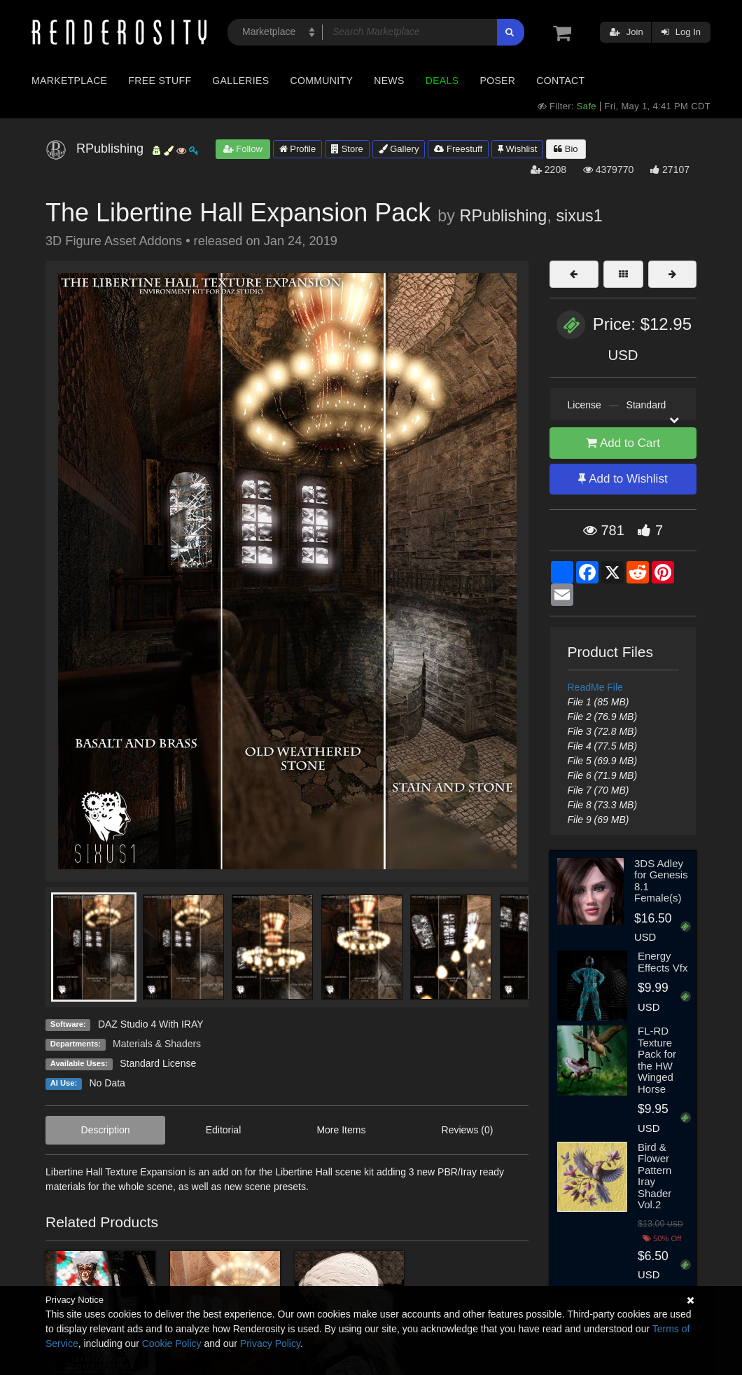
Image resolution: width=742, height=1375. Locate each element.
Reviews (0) (467, 1129)
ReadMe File (595, 687)
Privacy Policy (270, 1343)
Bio (566, 149)
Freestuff (458, 149)
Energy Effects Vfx (662, 962)
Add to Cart (623, 443)
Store (347, 149)
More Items (340, 1129)
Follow (242, 149)
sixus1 (579, 216)
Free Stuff (159, 80)
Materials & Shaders (157, 1043)
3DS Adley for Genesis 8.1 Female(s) (661, 880)
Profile (297, 149)
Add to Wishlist (622, 478)
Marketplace (69, 80)
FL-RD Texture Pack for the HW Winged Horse (657, 1060)
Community (322, 80)
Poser (497, 80)
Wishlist (517, 149)
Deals (442, 80)
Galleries (240, 80)
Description (105, 1129)
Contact (560, 80)
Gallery (399, 149)
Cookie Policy (172, 1343)
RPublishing (503, 216)
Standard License (158, 1063)
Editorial (223, 1129)
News (389, 80)
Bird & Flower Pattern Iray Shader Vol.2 (654, 1176)
